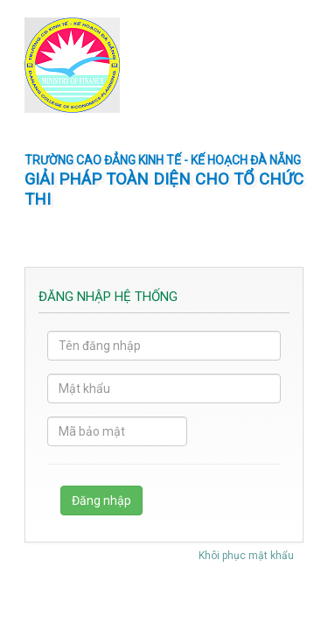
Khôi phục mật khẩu (246, 556)
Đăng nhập (101, 501)
